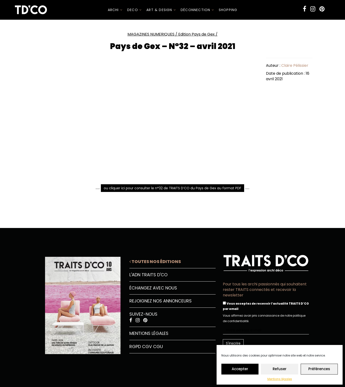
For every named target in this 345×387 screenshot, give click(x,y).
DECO (134, 9)
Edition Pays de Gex (196, 34)
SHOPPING (228, 9)
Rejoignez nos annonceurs (160, 301)
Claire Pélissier (294, 65)
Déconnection (197, 9)
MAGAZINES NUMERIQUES (150, 34)
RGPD (135, 347)
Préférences (319, 368)
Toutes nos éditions (155, 261)
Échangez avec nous (153, 288)
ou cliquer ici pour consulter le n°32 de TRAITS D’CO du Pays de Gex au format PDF (172, 188)
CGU (158, 347)
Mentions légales (279, 379)
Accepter (240, 368)
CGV (147, 347)
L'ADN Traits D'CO (148, 275)
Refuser (280, 368)
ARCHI (115, 9)
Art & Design (161, 9)
